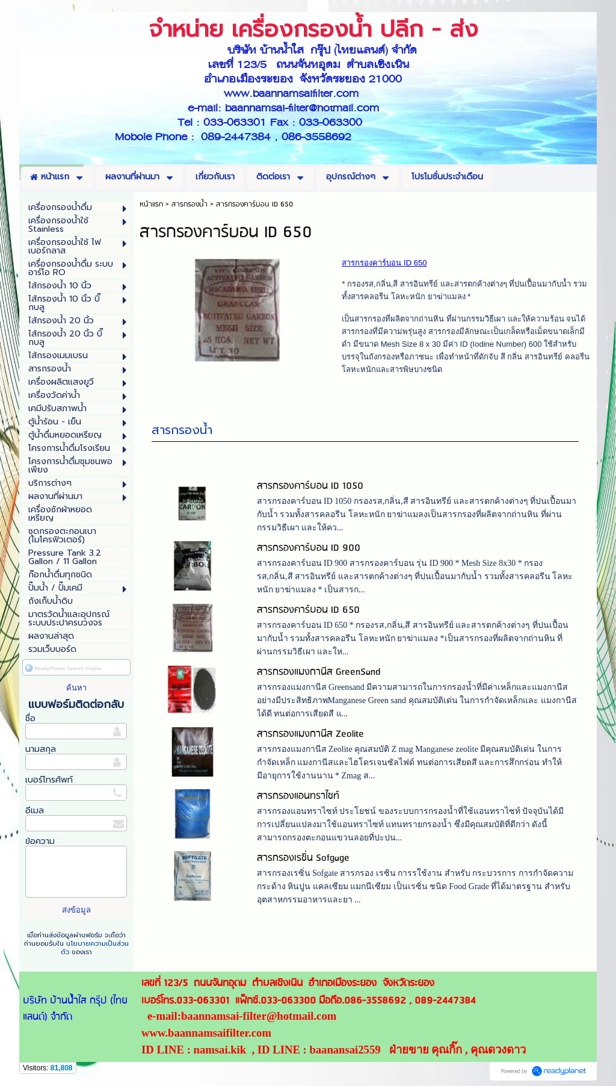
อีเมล (34, 810)
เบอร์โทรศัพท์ (49, 780)
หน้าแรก (151, 204)
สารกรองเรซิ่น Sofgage (303, 862)
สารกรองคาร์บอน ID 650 (308, 614)
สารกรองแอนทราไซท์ (298, 800)
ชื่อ (30, 718)
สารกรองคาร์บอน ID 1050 (310, 490)
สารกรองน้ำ (182, 433)
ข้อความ (40, 841)
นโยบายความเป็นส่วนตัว (95, 948)
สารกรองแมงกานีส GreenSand (318, 676)
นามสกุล (40, 749)
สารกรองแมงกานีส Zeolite (310, 738)
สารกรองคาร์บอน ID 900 (308, 552)
